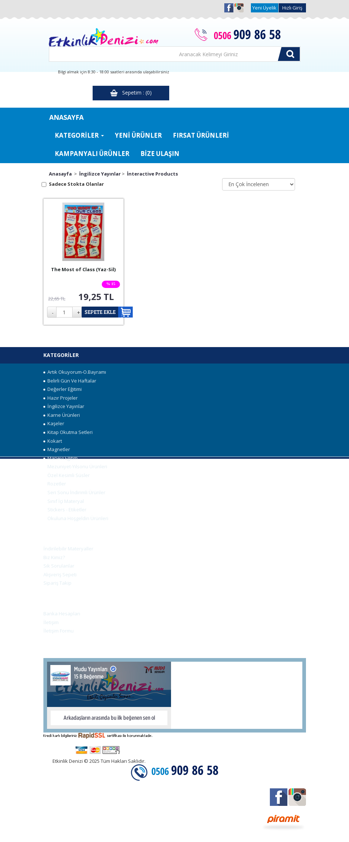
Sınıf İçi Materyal (63, 501)
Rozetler (54, 483)
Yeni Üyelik (264, 7)
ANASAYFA (66, 117)
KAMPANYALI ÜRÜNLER (92, 153)
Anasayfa (60, 173)
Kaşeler (53, 423)
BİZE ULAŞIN (159, 153)
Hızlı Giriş (292, 7)
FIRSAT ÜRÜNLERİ (201, 135)
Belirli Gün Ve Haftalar (69, 380)
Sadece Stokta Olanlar (76, 184)
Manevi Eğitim (60, 458)
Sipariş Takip (57, 583)
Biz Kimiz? (54, 557)
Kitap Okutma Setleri (68, 432)
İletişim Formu (58, 630)
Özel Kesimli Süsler (66, 475)
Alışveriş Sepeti (60, 574)
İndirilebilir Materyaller (68, 548)
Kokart (52, 441)
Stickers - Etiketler (64, 509)
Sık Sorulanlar (58, 565)
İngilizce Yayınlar (100, 173)
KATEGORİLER (79, 135)
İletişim (51, 622)
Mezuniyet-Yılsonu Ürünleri (75, 466)
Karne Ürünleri (61, 415)
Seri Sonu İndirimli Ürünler (74, 492)
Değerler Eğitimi (62, 389)
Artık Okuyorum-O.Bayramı (74, 372)
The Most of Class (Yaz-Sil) (83, 269)
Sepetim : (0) (131, 93)
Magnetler (56, 449)
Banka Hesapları (61, 613)
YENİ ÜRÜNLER (138, 135)
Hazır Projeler (60, 398)
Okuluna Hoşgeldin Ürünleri (75, 518)
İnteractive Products (152, 173)
